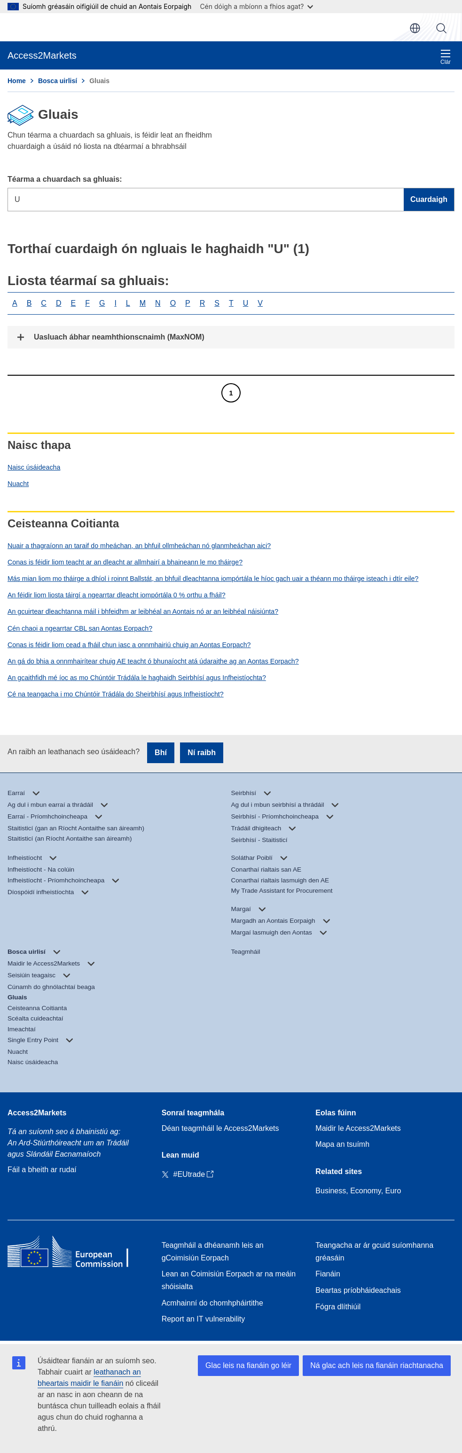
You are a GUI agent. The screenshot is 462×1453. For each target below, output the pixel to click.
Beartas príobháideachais (357, 1290)
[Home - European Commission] (76, 1254)
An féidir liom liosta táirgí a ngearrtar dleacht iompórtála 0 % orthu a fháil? (117, 595)
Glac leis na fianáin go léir (248, 1365)
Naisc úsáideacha (34, 467)
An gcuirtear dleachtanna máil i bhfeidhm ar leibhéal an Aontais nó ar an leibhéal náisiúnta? (143, 611)
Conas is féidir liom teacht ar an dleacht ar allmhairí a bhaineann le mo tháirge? (125, 562)
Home (17, 81)
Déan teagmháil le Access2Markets (220, 1128)
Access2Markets (37, 1113)
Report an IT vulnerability (203, 1319)
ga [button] (415, 28)
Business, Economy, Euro (358, 1191)
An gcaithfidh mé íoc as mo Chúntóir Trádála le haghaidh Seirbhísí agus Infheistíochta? (137, 677)
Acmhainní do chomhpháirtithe (212, 1303)
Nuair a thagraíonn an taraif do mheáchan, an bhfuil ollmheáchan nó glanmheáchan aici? (139, 545)
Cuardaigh (441, 28)
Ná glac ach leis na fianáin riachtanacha (376, 1365)
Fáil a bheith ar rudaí (42, 1170)
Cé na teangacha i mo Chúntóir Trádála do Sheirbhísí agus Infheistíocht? (116, 694)
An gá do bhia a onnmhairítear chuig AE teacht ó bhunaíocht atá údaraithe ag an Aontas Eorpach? (153, 661)
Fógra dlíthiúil (337, 1307)
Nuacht (18, 483)
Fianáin (327, 1274)
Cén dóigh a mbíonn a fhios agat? (256, 6)
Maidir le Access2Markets (357, 1128)
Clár (445, 57)
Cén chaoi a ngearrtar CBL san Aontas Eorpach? (80, 628)
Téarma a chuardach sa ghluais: (65, 179)
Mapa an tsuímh (342, 1144)
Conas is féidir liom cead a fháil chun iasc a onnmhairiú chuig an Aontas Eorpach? (129, 645)
